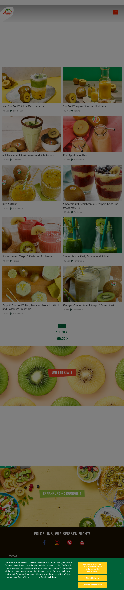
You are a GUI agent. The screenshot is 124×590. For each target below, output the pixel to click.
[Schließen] (120, 573)
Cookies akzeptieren (92, 585)
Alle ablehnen (92, 578)
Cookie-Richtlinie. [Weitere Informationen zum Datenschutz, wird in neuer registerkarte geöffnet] (49, 577)
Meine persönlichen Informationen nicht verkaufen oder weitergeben (92, 568)
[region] (62, 574)
